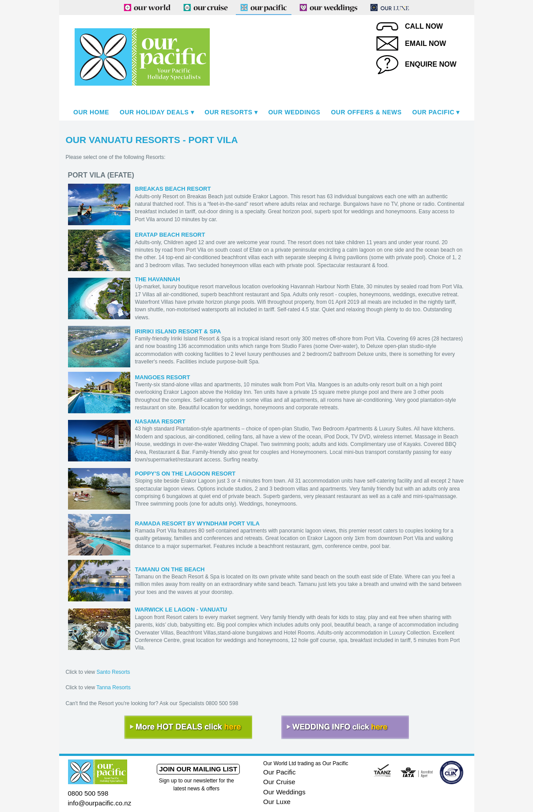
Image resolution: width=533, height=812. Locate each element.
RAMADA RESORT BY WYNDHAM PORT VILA (197, 523)
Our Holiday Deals (154, 112)
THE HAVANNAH (157, 279)
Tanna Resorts (113, 687)
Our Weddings (294, 112)
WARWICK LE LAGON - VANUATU (181, 609)
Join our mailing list (198, 769)
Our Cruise (279, 782)
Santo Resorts (113, 672)
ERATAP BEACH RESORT (170, 234)
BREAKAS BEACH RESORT (173, 188)
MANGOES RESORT (162, 377)
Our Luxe (277, 801)
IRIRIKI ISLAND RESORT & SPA (178, 331)
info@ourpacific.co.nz (100, 803)
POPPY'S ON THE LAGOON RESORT (185, 473)
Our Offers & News (366, 112)
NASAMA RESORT (160, 421)
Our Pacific (433, 112)
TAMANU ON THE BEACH (170, 569)
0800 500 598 (88, 793)
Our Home (91, 112)
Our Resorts (228, 112)
